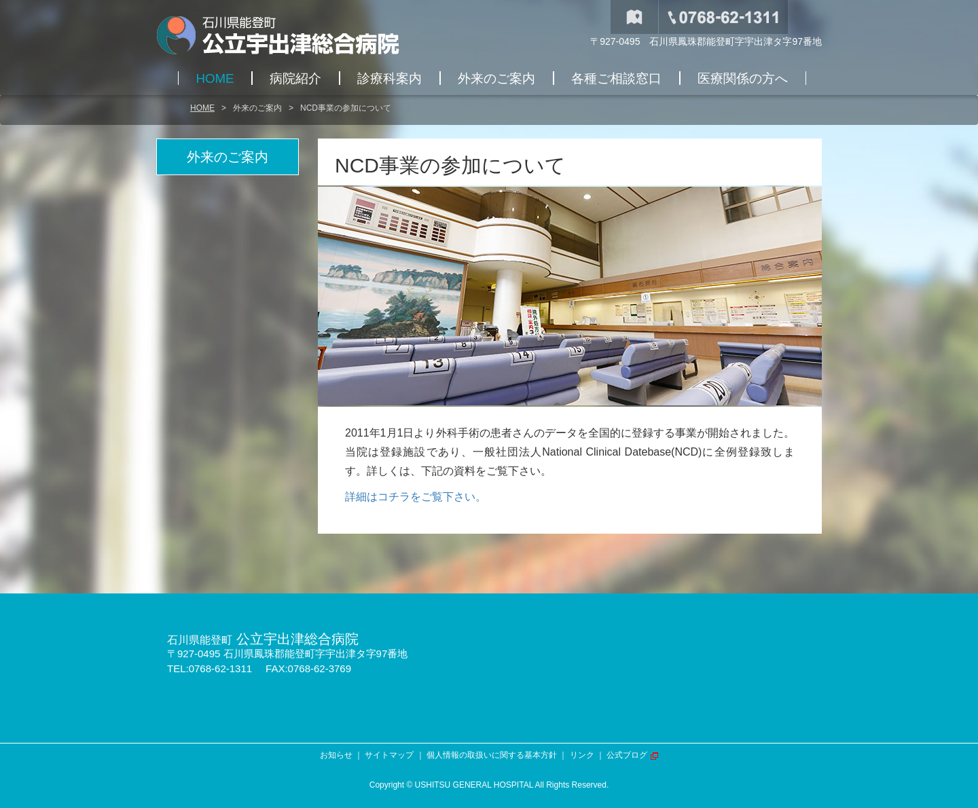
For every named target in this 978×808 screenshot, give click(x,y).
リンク (582, 755)
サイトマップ (389, 755)
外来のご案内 (257, 108)
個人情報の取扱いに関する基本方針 (492, 755)
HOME (202, 108)
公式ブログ (626, 755)
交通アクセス (634, 17)
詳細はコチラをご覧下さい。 (415, 496)
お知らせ (336, 755)
